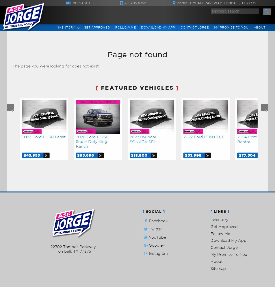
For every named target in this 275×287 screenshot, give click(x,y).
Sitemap (218, 268)
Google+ (154, 245)
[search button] (267, 11)
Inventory (219, 219)
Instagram (155, 253)
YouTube (154, 237)
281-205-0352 (73, 242)
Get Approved (224, 226)
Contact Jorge (224, 247)
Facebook (155, 221)
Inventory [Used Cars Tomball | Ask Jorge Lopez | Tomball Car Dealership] (65, 27)
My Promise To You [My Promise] (231, 27)
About (216, 261)
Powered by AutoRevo (87, 259)
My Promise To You (228, 254)
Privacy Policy (112, 259)
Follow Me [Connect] (125, 27)
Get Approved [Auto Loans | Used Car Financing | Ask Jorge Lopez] (97, 27)
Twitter (152, 229)
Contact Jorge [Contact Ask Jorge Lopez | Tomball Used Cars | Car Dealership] (195, 27)
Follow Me (220, 233)
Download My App (158, 27)
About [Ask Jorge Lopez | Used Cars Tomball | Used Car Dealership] (259, 27)
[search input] (235, 11)
